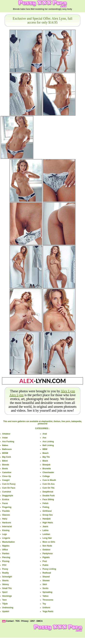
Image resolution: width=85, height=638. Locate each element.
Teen (4, 600)
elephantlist (47, 421)
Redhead (46, 573)
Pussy (5, 569)
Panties (5, 553)
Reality (5, 573)
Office (5, 549)
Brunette (46, 468)
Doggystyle (7, 495)
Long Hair (47, 538)
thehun (57, 421)
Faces (5, 503)
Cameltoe (6, 472)
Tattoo (45, 596)
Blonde (5, 465)
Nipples (5, 546)
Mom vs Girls (48, 542)
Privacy (25, 621)
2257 (32, 621)
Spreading (47, 592)
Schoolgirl (7, 577)
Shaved (46, 577)
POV (4, 565)
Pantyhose (47, 553)
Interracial (7, 526)
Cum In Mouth (49, 480)
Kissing (5, 530)
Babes (5, 445)
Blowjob (46, 465)
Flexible (6, 511)
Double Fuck (48, 495)
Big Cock (6, 457)
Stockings (7, 596)
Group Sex (47, 515)
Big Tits (46, 457)
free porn (65, 421)
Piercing (6, 557)
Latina (45, 530)
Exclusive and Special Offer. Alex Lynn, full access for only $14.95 (42, 20)
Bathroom (7, 449)
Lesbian (46, 534)
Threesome (47, 600)
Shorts (5, 580)
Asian (5, 437)
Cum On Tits (48, 488)
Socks (45, 588)
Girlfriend (47, 511)
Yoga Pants (47, 611)
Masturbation (8, 542)
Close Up (6, 476)
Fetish (45, 503)
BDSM (5, 453)
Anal (44, 434)
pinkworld (42, 424)
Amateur (6, 434)
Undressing (7, 607)
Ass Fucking (8, 441)
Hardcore (6, 522)
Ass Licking (48, 441)
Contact (10, 621)
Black (45, 461)
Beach (45, 453)
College (46, 476)
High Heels (47, 522)
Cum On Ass (48, 484)
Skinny (5, 584)
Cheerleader (48, 472)
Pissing (5, 561)
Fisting (45, 507)
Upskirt (5, 611)
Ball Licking (48, 445)
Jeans (45, 526)
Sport (4, 592)
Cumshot (6, 492)
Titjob (5, 604)
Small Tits (7, 588)
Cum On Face (8, 488)
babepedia (76, 421)
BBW (44, 449)
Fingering (6, 507)
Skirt (44, 584)
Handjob (46, 519)
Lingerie (6, 538)
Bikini (5, 461)
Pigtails (46, 557)
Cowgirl (6, 480)
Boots (5, 468)
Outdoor (46, 549)
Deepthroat (47, 492)
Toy (44, 604)
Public (45, 565)
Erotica (5, 499)
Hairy (4, 519)
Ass (44, 437)
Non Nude (47, 546)
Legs (4, 534)
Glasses (6, 515)
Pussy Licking (49, 569)
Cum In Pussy (8, 484)
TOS (17, 621)
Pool (44, 561)
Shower (46, 580)
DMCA (40, 621)
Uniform (46, 607)
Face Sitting (48, 499)
